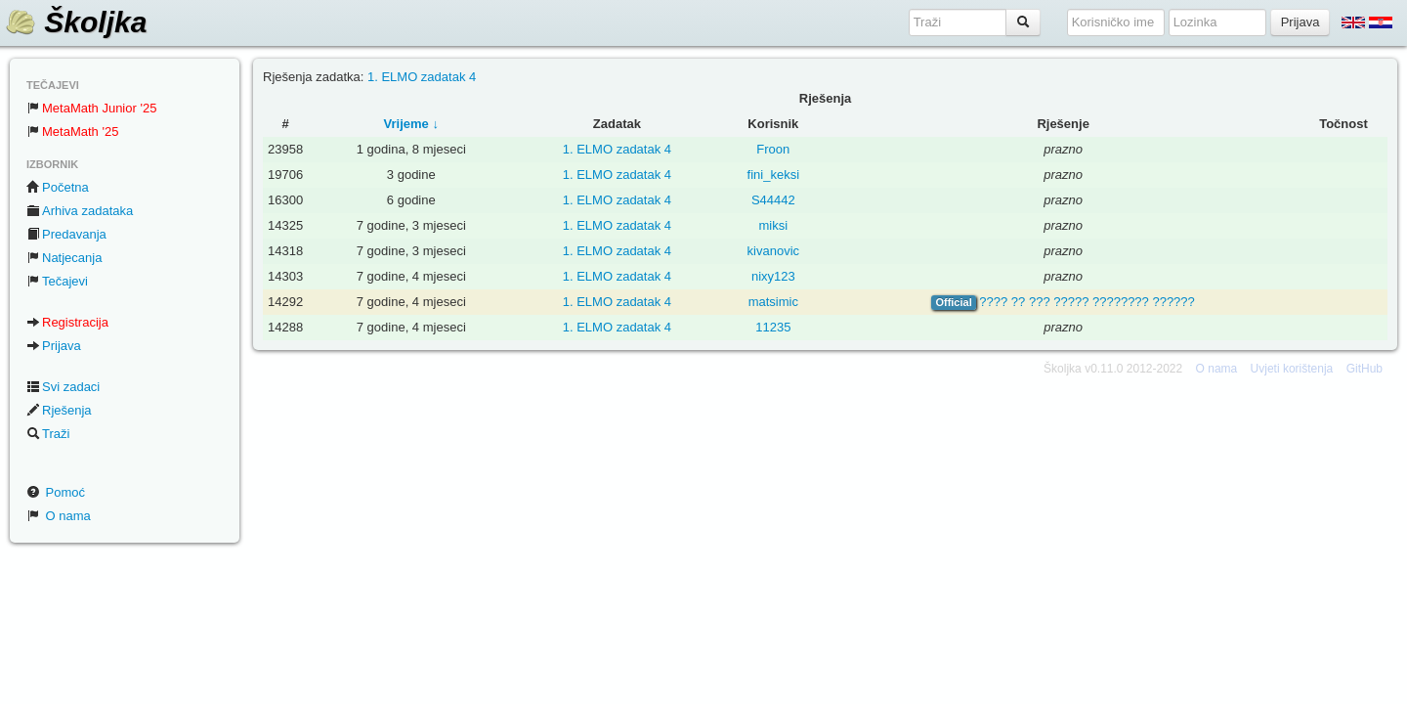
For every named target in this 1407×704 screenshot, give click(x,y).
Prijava (53, 345)
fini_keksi (773, 174)
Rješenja (59, 410)
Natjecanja (64, 257)
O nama (58, 515)
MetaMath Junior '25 (91, 108)
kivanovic (773, 250)
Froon (772, 149)
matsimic (773, 301)
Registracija (67, 322)
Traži (47, 433)
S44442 (773, 200)
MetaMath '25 (72, 131)
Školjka (76, 22)
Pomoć (55, 492)
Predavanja (66, 234)
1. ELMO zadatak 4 (421, 76)
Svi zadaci (63, 386)
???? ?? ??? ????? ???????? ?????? (1087, 301)
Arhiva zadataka (79, 210)
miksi (774, 225)
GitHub (1364, 368)
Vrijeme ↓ (411, 123)
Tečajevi (57, 281)
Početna (57, 187)
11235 (772, 327)
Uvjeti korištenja (1292, 368)
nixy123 (773, 276)
